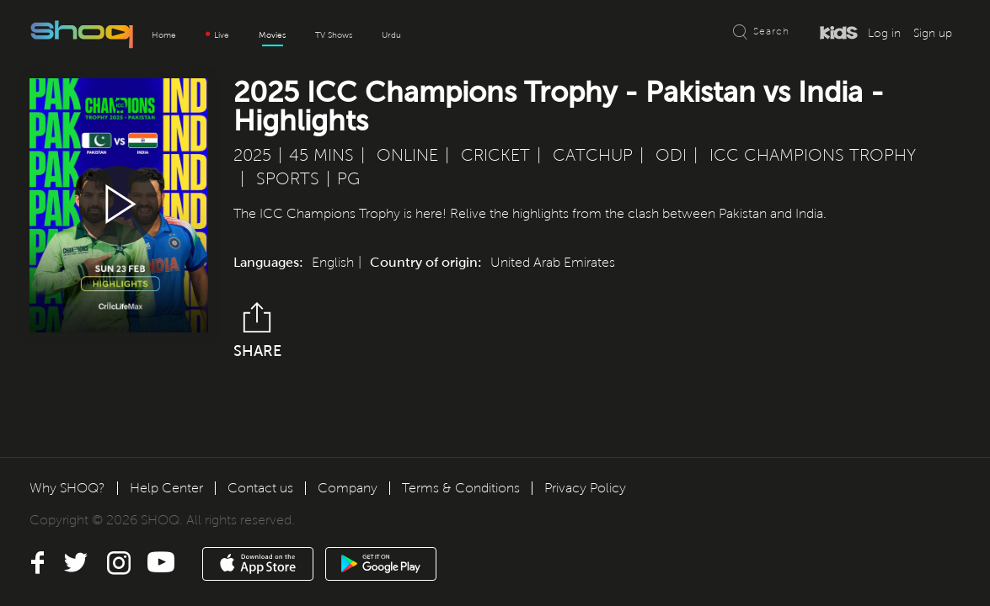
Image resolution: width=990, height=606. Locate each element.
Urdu (391, 35)
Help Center (166, 488)
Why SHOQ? (67, 488)
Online (407, 155)
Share (257, 330)
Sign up (932, 33)
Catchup (593, 155)
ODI (671, 155)
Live (217, 35)
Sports (287, 179)
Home (164, 35)
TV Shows (333, 35)
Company (347, 488)
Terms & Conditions (461, 488)
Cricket (495, 155)
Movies (272, 35)
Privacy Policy (585, 488)
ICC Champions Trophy (812, 155)
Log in (884, 33)
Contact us (260, 488)
